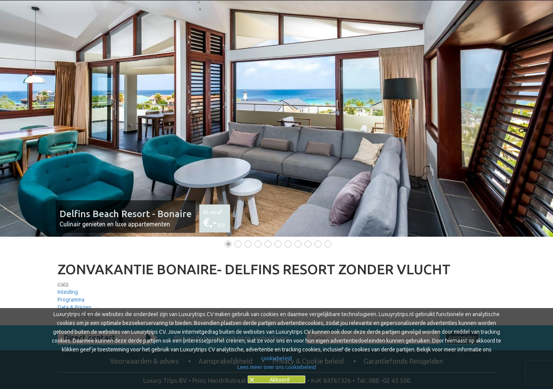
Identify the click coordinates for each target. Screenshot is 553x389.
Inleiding (68, 292)
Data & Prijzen (74, 307)
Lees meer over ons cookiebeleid (276, 367)
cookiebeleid (276, 358)
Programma (71, 300)
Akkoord (280, 380)
